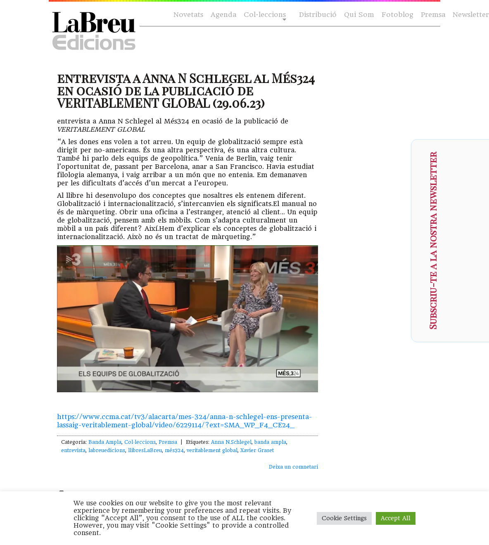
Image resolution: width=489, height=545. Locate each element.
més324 (174, 450)
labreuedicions (106, 450)
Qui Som (359, 15)
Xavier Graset (257, 450)
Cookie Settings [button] (344, 518)
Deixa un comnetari (293, 467)
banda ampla (270, 442)
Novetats (188, 15)
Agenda (223, 15)
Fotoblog (397, 15)
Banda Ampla (104, 442)
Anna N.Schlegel (231, 442)
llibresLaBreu (145, 450)
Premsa (433, 15)
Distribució (318, 15)
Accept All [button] (396, 518)
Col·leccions (264, 15)
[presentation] (471, 266)
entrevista (73, 450)
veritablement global (212, 450)
